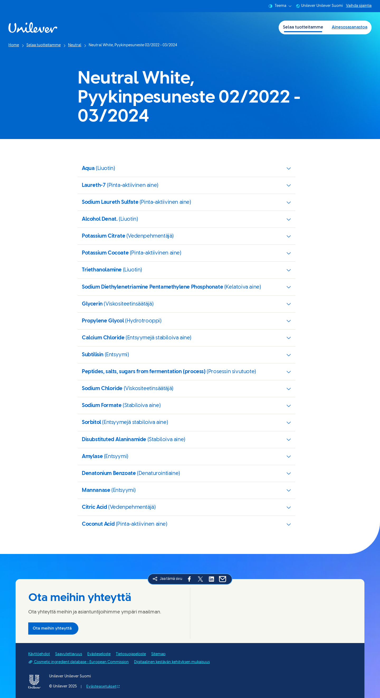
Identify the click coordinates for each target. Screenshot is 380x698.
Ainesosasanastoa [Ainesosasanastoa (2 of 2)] (349, 27)
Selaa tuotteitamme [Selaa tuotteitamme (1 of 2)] (303, 27)
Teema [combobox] (280, 6)
